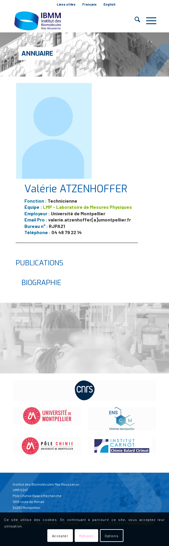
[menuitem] (66, 4)
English (109, 4)
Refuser (86, 536)
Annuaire (37, 53)
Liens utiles (66, 4)
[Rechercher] (134, 20)
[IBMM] (70, 20)
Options (111, 536)
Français (89, 4)
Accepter (60, 536)
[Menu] (148, 20)
